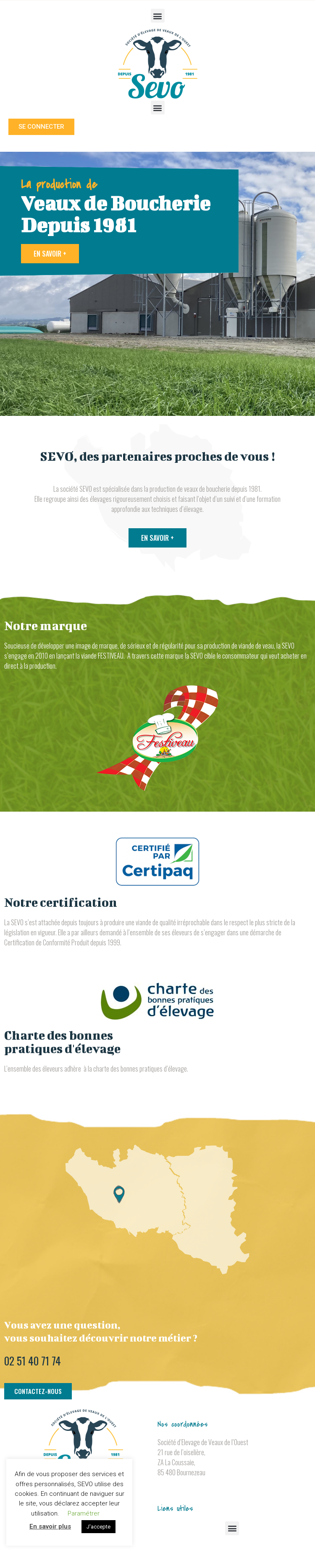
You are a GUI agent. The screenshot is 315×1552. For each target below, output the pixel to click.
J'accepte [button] (98, 1526)
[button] (158, 16)
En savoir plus (50, 1526)
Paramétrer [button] (84, 1513)
